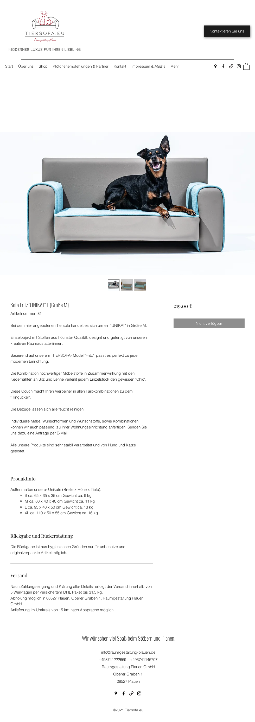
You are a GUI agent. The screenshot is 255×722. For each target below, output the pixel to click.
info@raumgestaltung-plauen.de (128, 652)
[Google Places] (215, 66)
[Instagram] (238, 66)
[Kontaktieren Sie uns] (227, 31)
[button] (246, 66)
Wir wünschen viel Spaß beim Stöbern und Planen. (128, 638)
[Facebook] (223, 66)
